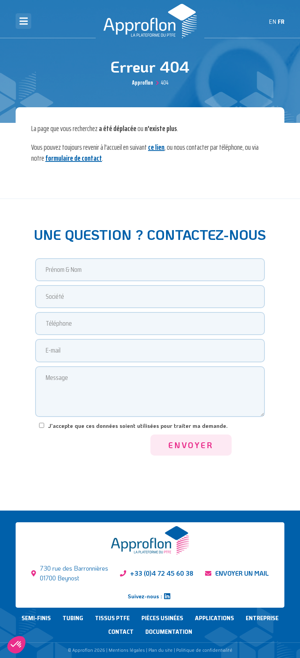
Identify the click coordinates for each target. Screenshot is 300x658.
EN (272, 22)
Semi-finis (36, 618)
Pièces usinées (162, 618)
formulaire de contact (73, 158)
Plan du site (160, 650)
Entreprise (262, 618)
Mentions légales (127, 650)
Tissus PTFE (112, 618)
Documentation (168, 632)
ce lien (156, 147)
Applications (214, 618)
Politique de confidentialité (204, 650)
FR (281, 22)
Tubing (72, 618)
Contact (121, 632)
